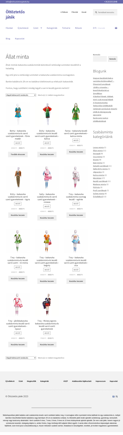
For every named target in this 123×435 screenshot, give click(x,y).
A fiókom (64, 12)
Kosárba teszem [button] (47, 154)
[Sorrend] (21, 95)
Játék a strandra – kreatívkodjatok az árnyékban (101, 90)
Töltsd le (66, 28)
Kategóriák (52, 28)
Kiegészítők (31, 381)
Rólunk (78, 28)
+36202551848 (110, 1)
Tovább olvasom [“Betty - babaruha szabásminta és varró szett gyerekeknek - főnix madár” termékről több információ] (18, 154)
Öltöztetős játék (15, 14)
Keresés (96, 54)
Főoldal (9, 28)
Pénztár (75, 12)
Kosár (84, 12)
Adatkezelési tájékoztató (81, 381)
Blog (8, 38)
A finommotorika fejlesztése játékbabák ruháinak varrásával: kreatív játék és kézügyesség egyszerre (105, 108)
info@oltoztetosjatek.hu (17, 1)
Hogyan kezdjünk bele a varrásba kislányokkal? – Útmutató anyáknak (103, 81)
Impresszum (101, 381)
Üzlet (35, 28)
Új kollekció (23, 28)
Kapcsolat (20, 38)
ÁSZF (65, 381)
